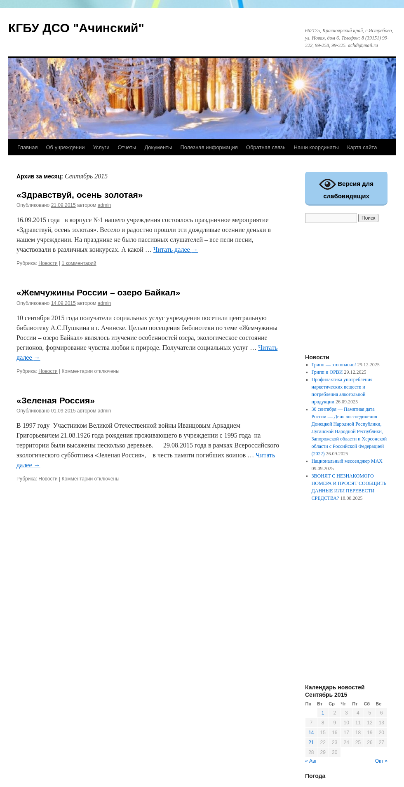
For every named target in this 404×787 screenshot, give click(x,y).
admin (104, 205)
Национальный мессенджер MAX (347, 461)
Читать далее (175, 249)
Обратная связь (266, 147)
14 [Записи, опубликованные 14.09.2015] (311, 732)
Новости (47, 263)
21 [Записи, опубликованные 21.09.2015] (311, 742)
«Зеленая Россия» (55, 400)
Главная (27, 147)
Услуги (101, 147)
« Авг (311, 761)
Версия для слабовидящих (346, 187)
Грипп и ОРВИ (327, 372)
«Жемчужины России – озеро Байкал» (98, 292)
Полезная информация (208, 147)
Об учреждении (65, 147)
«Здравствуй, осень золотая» (79, 194)
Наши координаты (316, 147)
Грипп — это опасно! (334, 365)
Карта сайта (362, 147)
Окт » (381, 761)
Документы (158, 147)
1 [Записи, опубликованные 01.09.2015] (323, 713)
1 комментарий (79, 263)
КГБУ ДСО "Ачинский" (76, 28)
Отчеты (126, 147)
